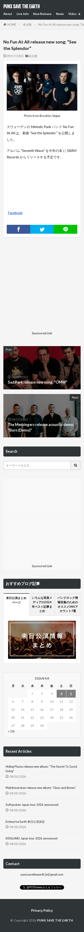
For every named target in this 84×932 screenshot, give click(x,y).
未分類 (27, 24)
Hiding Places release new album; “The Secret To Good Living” (41, 769)
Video (72, 14)
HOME (11, 24)
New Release (42, 14)
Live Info (23, 14)
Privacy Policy (42, 910)
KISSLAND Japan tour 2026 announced (31, 838)
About (7, 14)
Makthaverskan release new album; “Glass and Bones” (41, 787)
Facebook (15, 213)
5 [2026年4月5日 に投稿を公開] (71, 693)
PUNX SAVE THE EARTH (21, 6)
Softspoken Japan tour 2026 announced (32, 804)
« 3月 (11, 731)
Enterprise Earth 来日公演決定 (25, 821)
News (60, 14)
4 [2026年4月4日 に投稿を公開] (61, 693)
